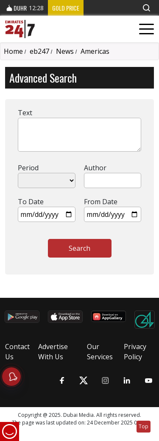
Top (143, 426)
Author (95, 167)
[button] (146, 8)
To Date (31, 201)
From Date (100, 201)
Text (25, 112)
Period (28, 167)
